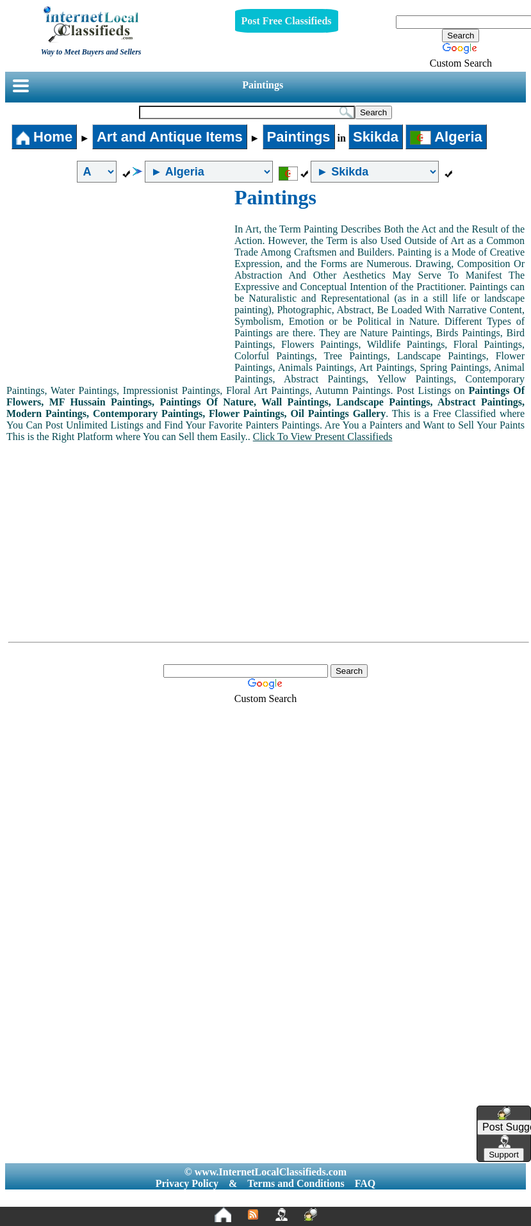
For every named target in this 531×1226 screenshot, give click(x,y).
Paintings (262, 84)
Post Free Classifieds (286, 20)
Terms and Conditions (295, 1183)
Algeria (446, 137)
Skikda (375, 137)
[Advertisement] (120, 282)
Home (44, 137)
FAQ (365, 1183)
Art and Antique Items (170, 137)
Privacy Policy (187, 1183)
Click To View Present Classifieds (323, 436)
